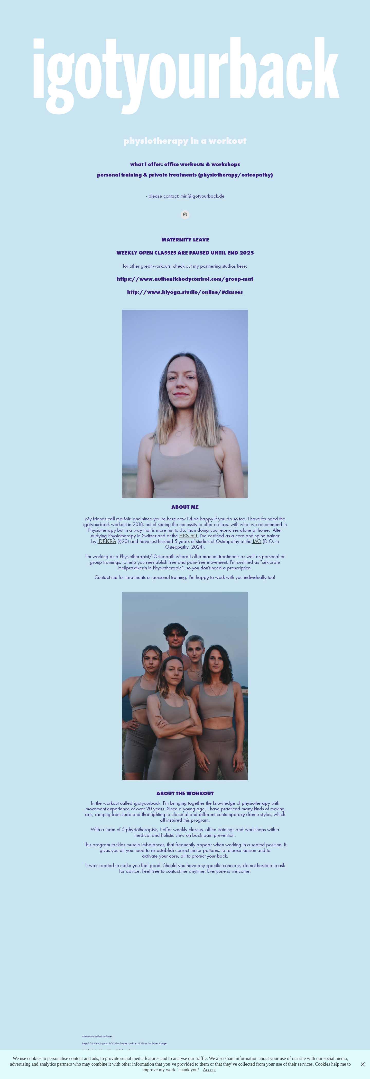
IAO (256, 541)
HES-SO (188, 535)
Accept (209, 1069)
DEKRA (107, 541)
